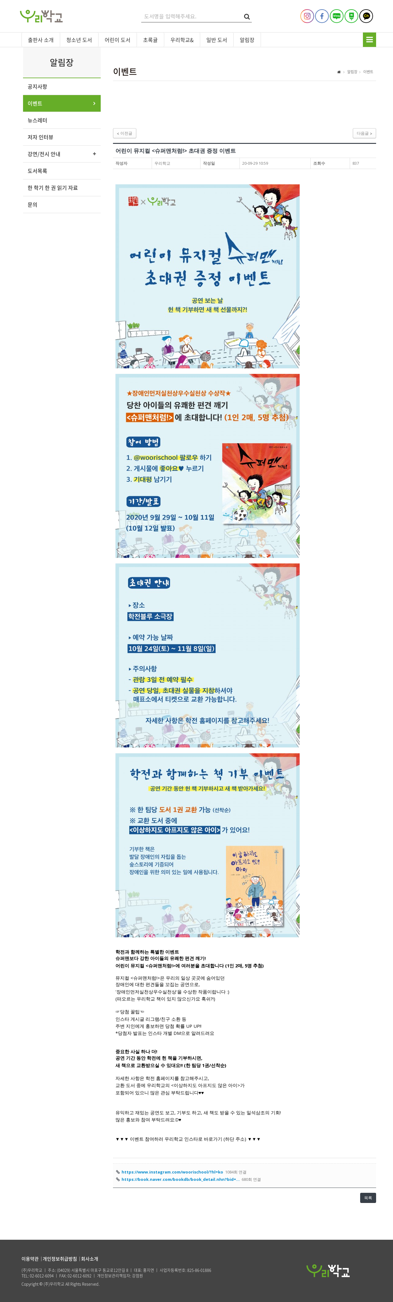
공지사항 (37, 86)
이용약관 (30, 1258)
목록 (368, 1197)
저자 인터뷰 (40, 137)
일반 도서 (216, 40)
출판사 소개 (41, 40)
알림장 (247, 40)
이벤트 (35, 103)
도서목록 (37, 171)
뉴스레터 (37, 120)
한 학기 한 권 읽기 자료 (53, 187)
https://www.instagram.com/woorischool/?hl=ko (172, 1172)
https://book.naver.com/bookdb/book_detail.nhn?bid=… (181, 1179)
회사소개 (89, 1258)
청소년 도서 (79, 40)
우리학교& (182, 40)
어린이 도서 (117, 40)
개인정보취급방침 (60, 1258)
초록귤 (150, 40)
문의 (32, 204)
